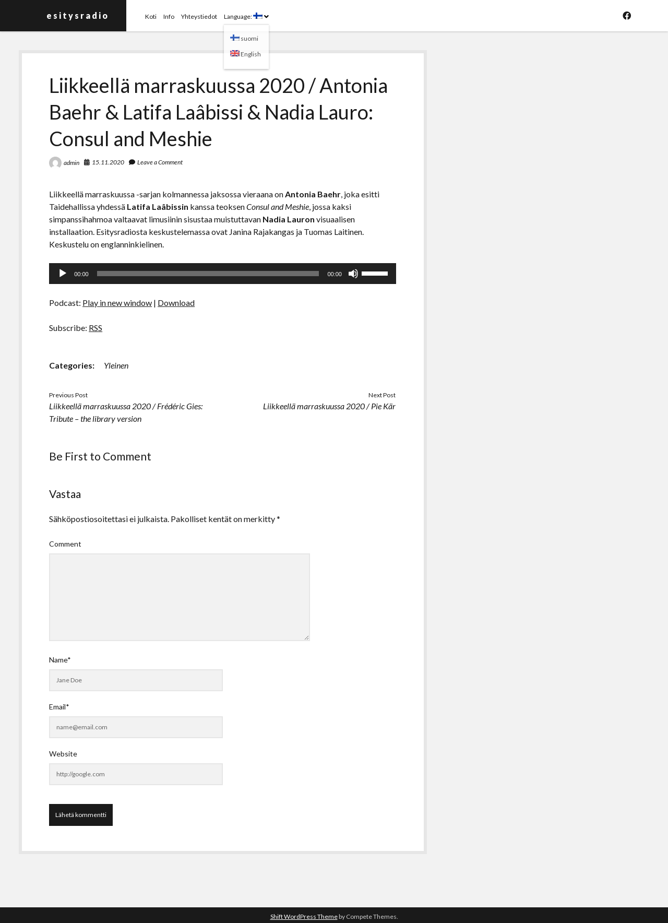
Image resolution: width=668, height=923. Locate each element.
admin (71, 163)
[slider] (208, 273)
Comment (65, 543)
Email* (59, 706)
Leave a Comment (160, 162)
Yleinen (116, 365)
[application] (222, 273)
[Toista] (62, 273)
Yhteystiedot (199, 16)
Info (168, 16)
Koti (151, 16)
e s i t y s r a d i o (77, 15)
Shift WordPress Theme (304, 916)
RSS (95, 328)
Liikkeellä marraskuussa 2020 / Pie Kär (329, 406)
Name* (60, 659)
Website (63, 753)
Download (176, 302)
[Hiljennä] (353, 273)
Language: (243, 16)
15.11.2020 (108, 162)
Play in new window (117, 302)
